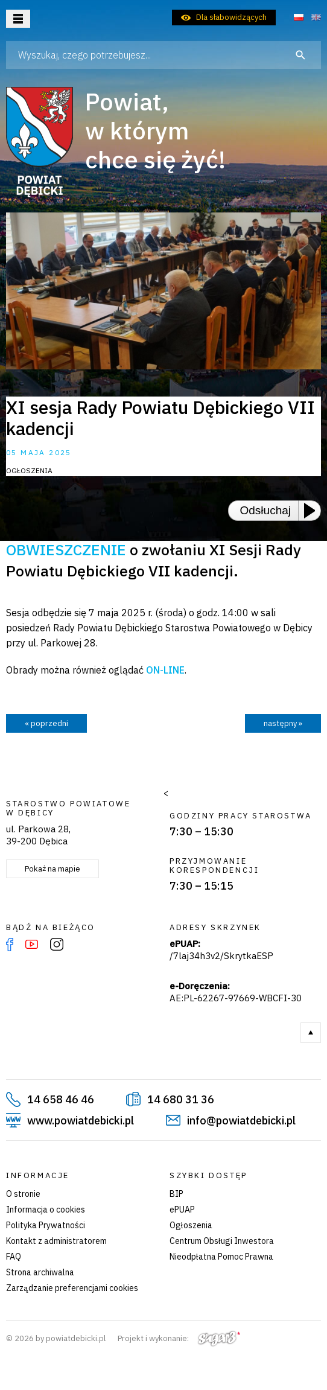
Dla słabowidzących (231, 17)
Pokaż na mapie (52, 869)
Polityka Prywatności (45, 1225)
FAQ (13, 1256)
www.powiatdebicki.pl (80, 1120)
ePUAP (182, 1209)
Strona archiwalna (40, 1272)
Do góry (310, 1032)
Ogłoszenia (191, 1225)
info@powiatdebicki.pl (241, 1120)
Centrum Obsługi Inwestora (222, 1240)
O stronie (23, 1193)
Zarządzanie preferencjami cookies (72, 1288)
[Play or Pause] (313, 510)
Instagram (56, 944)
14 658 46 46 (60, 1099)
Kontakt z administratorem (56, 1240)
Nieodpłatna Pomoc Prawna (221, 1256)
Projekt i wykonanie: (179, 1338)
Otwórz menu (18, 19)
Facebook (9, 944)
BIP (176, 1193)
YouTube (31, 944)
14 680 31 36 (180, 1099)
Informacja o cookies (45, 1209)
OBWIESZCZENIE (66, 550)
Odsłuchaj (265, 510)
